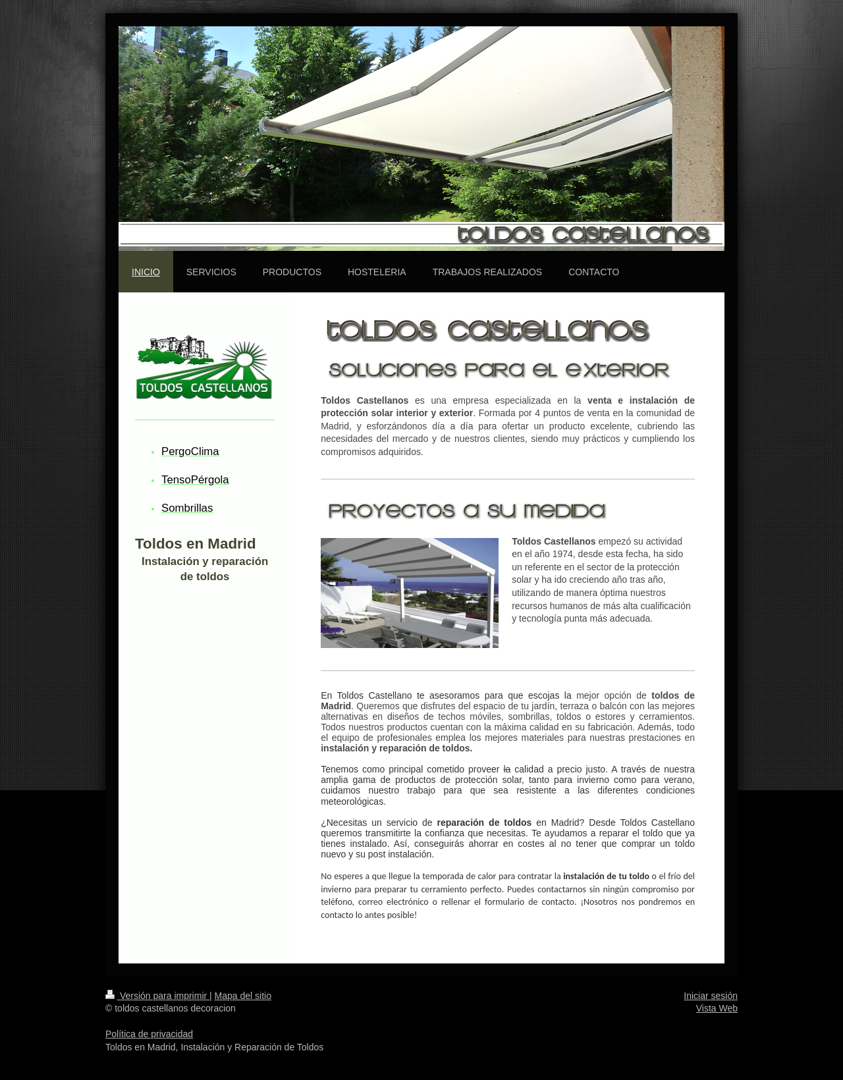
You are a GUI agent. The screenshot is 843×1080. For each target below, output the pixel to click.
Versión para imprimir (157, 995)
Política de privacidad (149, 1034)
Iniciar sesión (711, 995)
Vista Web (717, 1008)
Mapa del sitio (243, 995)
